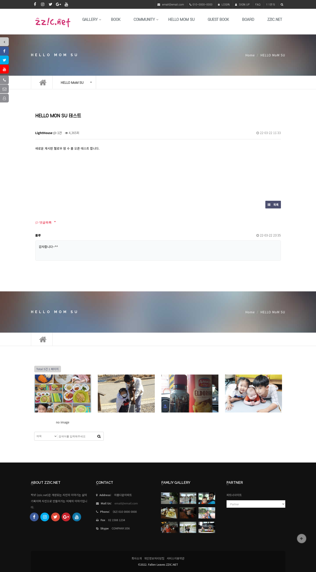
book (115, 19)
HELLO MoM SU (181, 19)
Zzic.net (274, 19)
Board (248, 19)
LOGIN (224, 4)
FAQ (258, 4)
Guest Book (218, 19)
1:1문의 (270, 4)
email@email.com (173, 4)
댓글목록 (43, 222)
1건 (57, 133)
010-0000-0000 (202, 4)
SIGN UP (242, 4)
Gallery (90, 19)
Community (144, 19)
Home (250, 55)
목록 (273, 205)
